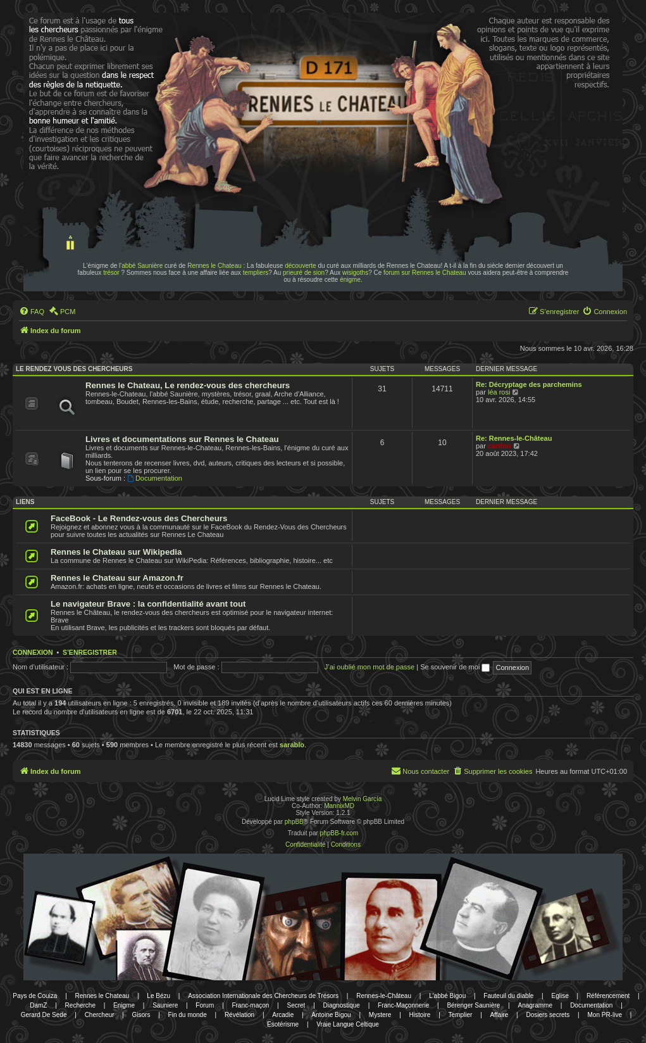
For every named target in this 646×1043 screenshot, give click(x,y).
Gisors (141, 1014)
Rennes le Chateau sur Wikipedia (116, 552)
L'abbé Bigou (447, 995)
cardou (499, 446)
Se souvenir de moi (455, 667)
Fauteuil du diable (508, 995)
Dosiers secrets (547, 1014)
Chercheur (100, 1014)
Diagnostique (341, 1005)
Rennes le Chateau (214, 265)
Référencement (608, 995)
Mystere (380, 1014)
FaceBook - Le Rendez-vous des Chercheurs (139, 518)
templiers (256, 272)
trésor (111, 272)
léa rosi (499, 392)
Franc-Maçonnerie (403, 1005)
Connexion (33, 652)
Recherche (80, 1005)
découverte (300, 265)
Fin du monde (187, 1014)
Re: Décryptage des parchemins (529, 384)
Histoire (420, 1014)
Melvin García (362, 798)
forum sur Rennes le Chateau (424, 272)
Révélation (239, 1014)
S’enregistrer (90, 652)
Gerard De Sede (44, 1014)
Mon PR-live (604, 1014)
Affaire (499, 1014)
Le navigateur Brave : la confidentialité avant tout (148, 604)
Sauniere (165, 1005)
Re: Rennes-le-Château (514, 438)
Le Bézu (158, 995)
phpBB (294, 821)
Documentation (154, 478)
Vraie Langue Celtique (347, 1024)
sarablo (292, 745)
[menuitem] (31, 311)
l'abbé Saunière (141, 265)
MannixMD (339, 805)
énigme (350, 279)
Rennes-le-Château (383, 995)
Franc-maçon (250, 1005)
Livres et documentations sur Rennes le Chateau (182, 439)
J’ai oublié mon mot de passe (369, 667)
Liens (25, 501)
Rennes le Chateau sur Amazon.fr (117, 578)
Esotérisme (283, 1024)
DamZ (38, 1005)
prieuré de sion (304, 272)
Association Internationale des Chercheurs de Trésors (263, 995)
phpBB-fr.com (339, 833)
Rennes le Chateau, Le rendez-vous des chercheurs (187, 385)
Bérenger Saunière (473, 1005)
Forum (205, 1005)
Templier (461, 1014)
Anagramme (535, 1005)
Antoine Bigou (331, 1014)
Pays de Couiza (35, 995)
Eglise (559, 995)
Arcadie (283, 1014)
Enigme (124, 1005)
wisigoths (355, 272)
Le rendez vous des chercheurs (74, 368)
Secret (296, 1005)
